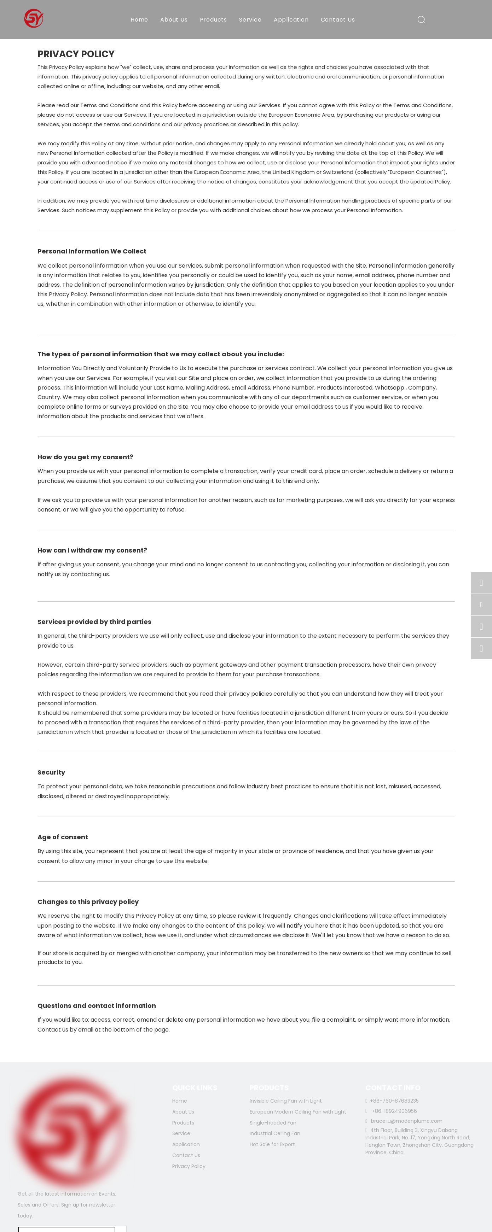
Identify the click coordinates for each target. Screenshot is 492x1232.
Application (291, 20)
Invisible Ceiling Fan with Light (286, 1100)
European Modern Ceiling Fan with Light (298, 1111)
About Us (173, 20)
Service (250, 20)
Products (213, 20)
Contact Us (338, 20)
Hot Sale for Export (272, 1144)
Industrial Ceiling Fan (275, 1133)
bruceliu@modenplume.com (406, 1121)
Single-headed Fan (273, 1122)
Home (139, 20)
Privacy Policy (189, 1166)
